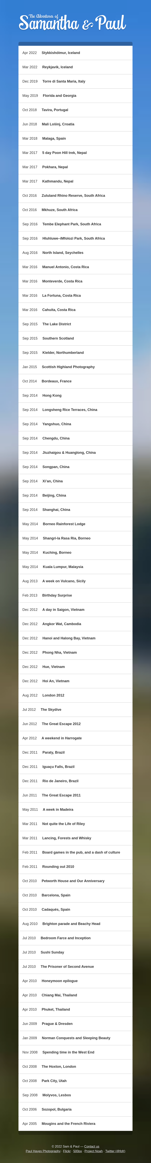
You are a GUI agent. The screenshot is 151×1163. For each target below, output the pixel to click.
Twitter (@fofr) (115, 1151)
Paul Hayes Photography (43, 1151)
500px (77, 1151)
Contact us (91, 1146)
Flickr (67, 1151)
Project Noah (94, 1151)
